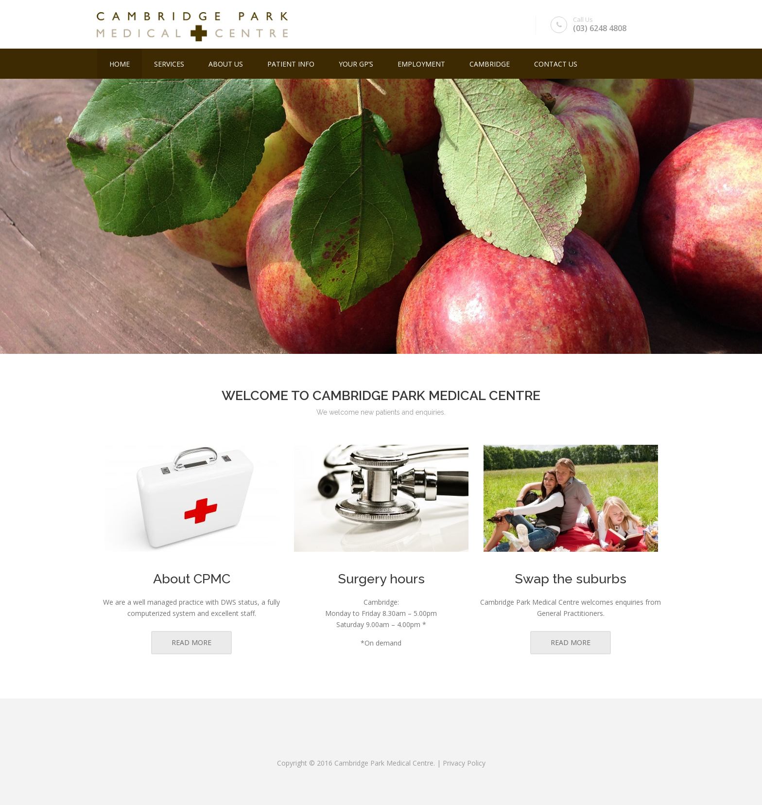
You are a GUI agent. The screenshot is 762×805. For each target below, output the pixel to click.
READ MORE (191, 642)
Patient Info (290, 64)
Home (119, 64)
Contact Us (555, 64)
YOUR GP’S (356, 64)
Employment (421, 64)
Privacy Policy (464, 763)
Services (169, 64)
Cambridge (489, 64)
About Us (225, 64)
